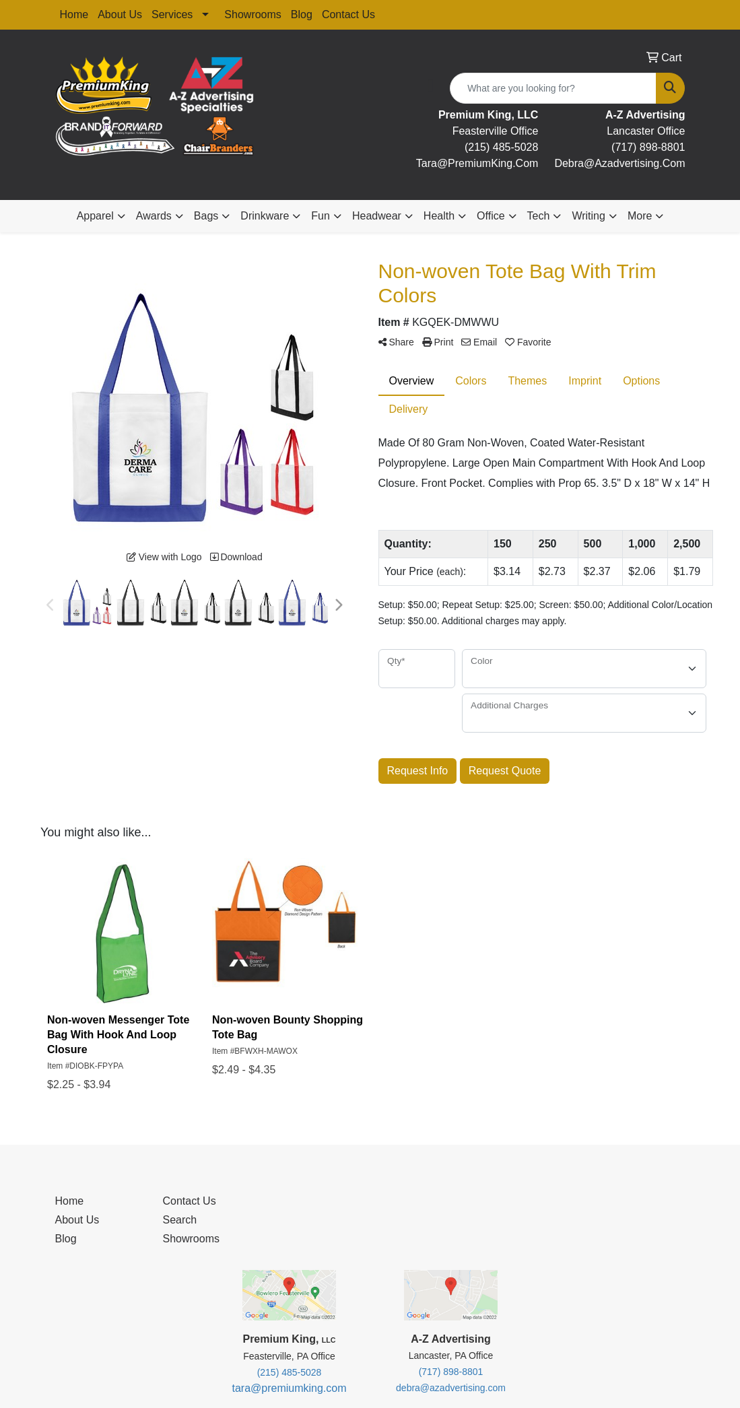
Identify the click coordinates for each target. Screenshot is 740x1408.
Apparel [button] (95, 216)
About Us (120, 14)
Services (172, 14)
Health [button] (439, 216)
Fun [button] (320, 216)
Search (179, 1220)
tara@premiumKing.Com (477, 163)
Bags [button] (206, 216)
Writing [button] (588, 216)
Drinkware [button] (264, 216)
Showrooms (252, 14)
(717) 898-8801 (648, 147)
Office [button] (491, 216)
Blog (301, 14)
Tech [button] (538, 216)
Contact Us (348, 14)
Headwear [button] (376, 216)
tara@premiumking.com (289, 1388)
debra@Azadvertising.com (619, 163)
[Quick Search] (553, 88)
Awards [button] (154, 216)
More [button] (640, 216)
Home (74, 14)
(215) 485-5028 (501, 147)
